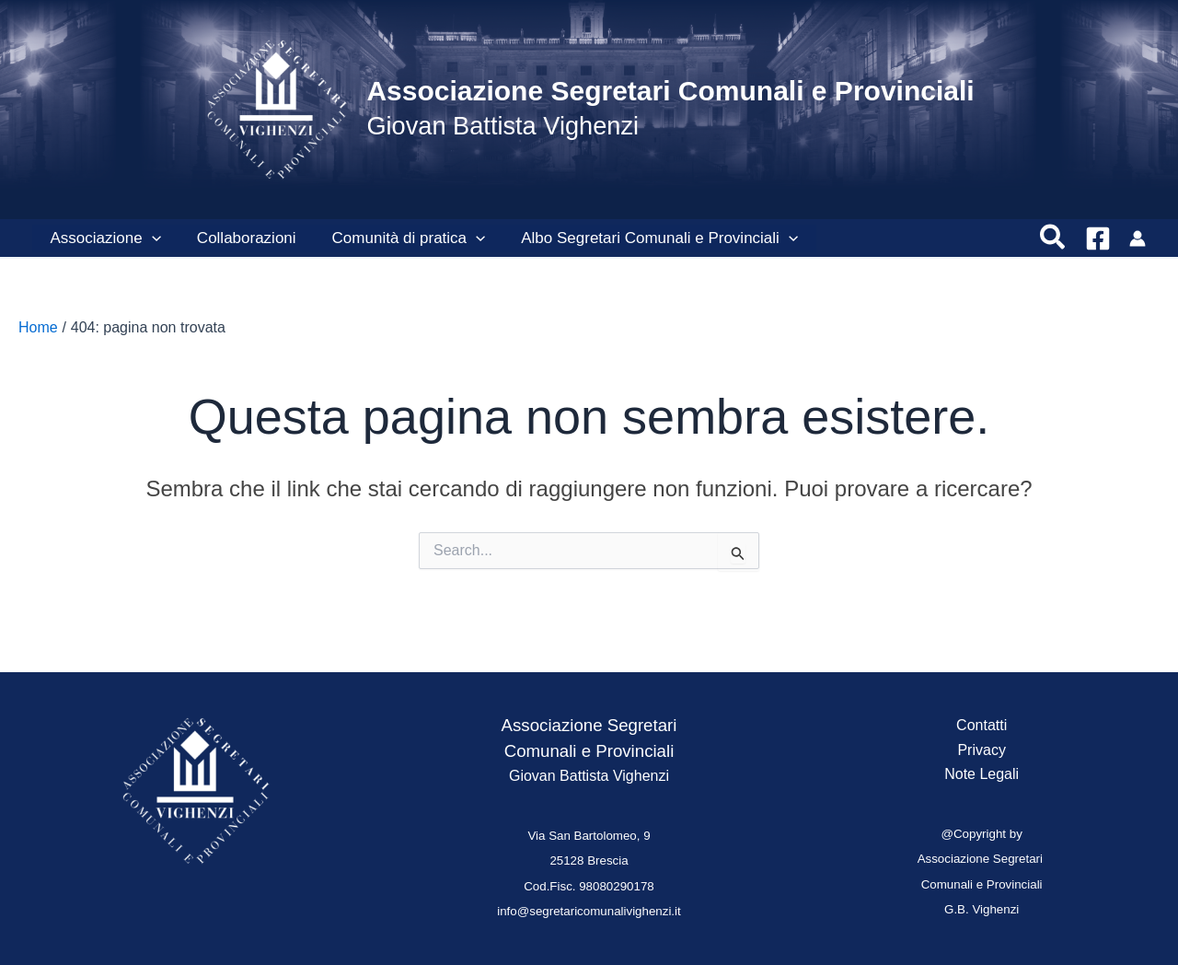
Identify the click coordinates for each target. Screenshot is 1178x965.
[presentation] (149, 238)
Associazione (103, 238)
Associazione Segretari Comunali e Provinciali (670, 91)
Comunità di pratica (397, 238)
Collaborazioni (239, 238)
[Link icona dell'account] (1137, 238)
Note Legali (981, 774)
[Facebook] (1098, 238)
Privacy (981, 750)
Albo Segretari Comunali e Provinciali (643, 238)
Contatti (981, 725)
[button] (1053, 238)
